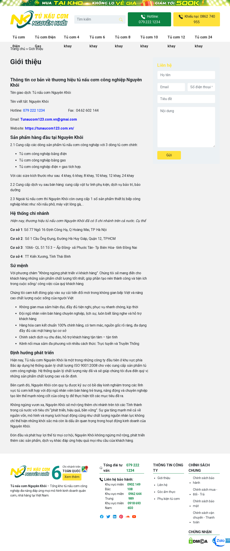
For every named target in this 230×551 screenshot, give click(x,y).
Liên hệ (162, 485)
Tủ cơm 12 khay (176, 38)
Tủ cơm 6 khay (97, 38)
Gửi (169, 155)
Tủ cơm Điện (18, 38)
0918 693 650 (134, 505)
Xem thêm (71, 477)
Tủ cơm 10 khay (149, 38)
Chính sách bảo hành (203, 480)
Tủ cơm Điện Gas (45, 38)
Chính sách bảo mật (203, 503)
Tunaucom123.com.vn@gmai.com (48, 119)
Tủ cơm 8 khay (122, 38)
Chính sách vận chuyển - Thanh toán (204, 517)
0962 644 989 (134, 496)
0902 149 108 (133, 487)
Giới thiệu (163, 478)
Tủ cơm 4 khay (71, 38)
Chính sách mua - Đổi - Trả (205, 492)
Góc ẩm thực (166, 492)
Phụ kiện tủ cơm (168, 499)
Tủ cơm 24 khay (203, 38)
